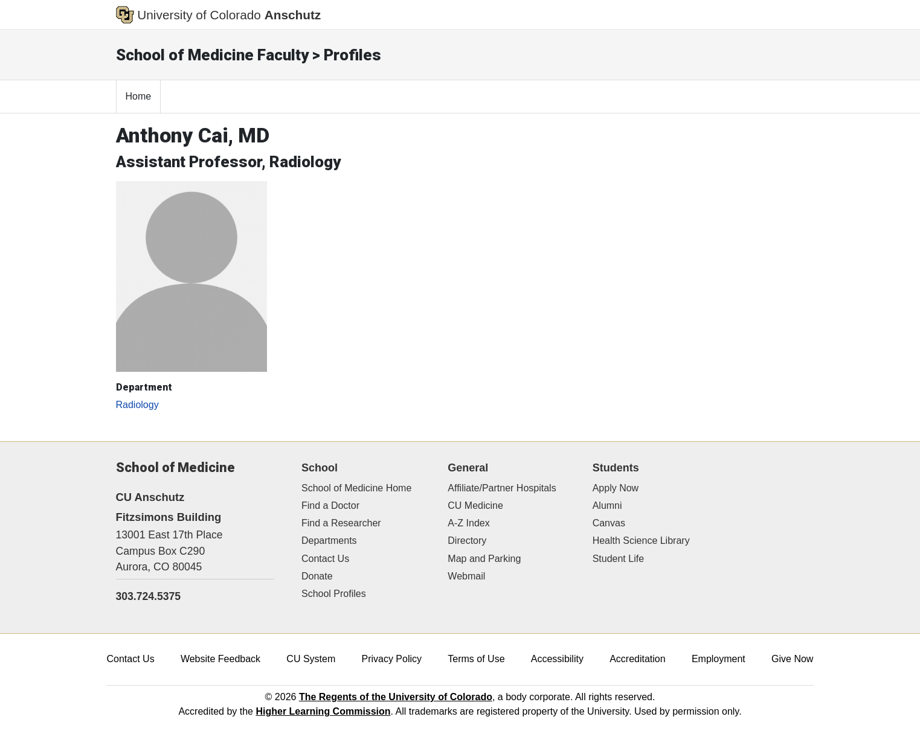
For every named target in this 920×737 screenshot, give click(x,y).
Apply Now (616, 488)
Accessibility (557, 659)
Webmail (466, 576)
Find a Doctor (330, 505)
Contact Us (325, 559)
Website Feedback (220, 659)
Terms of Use (476, 659)
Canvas (609, 523)
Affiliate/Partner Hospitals (502, 488)
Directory (467, 540)
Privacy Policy (391, 659)
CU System (310, 659)
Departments (329, 540)
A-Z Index (468, 523)
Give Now (792, 659)
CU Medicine (475, 505)
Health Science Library (641, 540)
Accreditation (638, 659)
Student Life (618, 559)
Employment (718, 659)
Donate (317, 576)
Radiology (137, 405)
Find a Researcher (341, 523)
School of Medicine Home (356, 488)
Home (139, 96)
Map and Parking (484, 559)
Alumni (607, 505)
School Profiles (333, 594)
